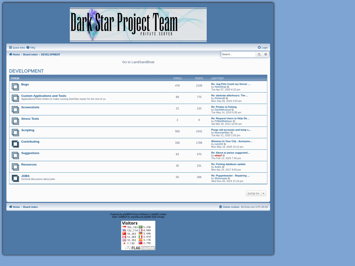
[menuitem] (30, 47)
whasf (218, 155)
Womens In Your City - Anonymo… (232, 141)
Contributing (30, 141)
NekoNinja (220, 86)
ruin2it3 (219, 144)
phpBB (126, 214)
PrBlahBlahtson (223, 121)
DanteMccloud (223, 109)
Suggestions (30, 153)
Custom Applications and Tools (43, 96)
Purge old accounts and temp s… (231, 129)
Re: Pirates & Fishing (224, 107)
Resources (29, 164)
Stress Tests (30, 118)
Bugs (25, 84)
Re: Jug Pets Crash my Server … (230, 84)
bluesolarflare (222, 132)
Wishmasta (221, 178)
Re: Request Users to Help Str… (230, 118)
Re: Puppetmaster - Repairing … (230, 175)
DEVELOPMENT (26, 70)
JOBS (25, 176)
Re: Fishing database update (228, 164)
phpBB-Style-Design (154, 217)
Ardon (218, 167)
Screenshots (30, 107)
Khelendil (220, 98)
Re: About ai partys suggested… (230, 152)
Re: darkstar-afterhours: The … (230, 95)
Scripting (27, 130)
